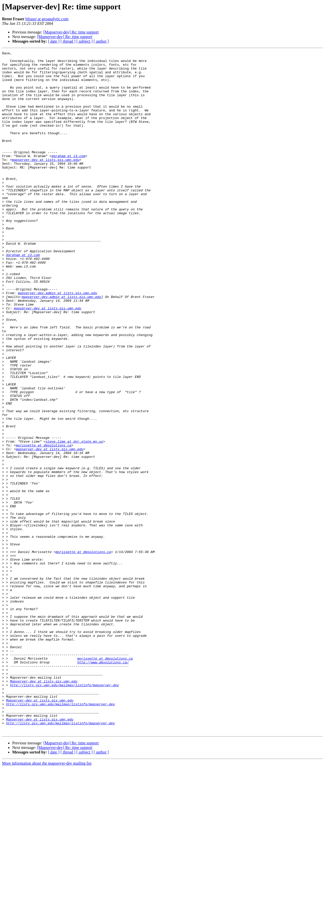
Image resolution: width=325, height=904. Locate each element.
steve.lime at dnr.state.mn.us (74, 519)
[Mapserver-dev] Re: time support (71, 32)
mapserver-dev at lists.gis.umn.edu (45, 181)
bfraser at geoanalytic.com (46, 19)
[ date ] (53, 41)
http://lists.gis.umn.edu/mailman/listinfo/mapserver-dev (64, 812)
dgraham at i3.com (68, 177)
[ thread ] (67, 41)
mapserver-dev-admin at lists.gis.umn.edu (57, 341)
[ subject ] (84, 41)
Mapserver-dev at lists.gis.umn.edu (43, 807)
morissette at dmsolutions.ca (43, 524)
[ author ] (101, 41)
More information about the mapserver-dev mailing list (46, 899)
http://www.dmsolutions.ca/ (103, 784)
